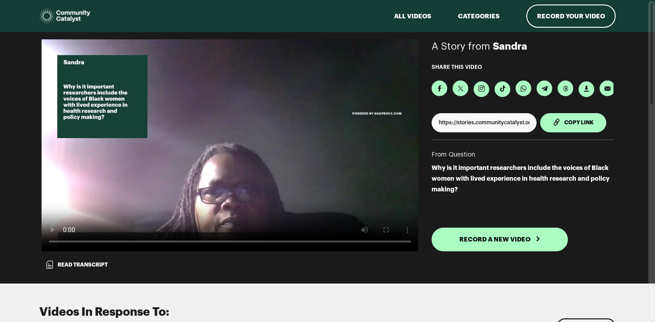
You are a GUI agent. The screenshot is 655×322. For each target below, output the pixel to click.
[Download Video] (586, 89)
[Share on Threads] (565, 88)
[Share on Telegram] (544, 88)
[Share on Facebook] (439, 88)
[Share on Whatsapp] (523, 88)
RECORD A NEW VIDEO (500, 239)
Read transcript (76, 264)
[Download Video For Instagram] (481, 89)
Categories (479, 16)
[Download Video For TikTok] (502, 89)
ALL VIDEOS (412, 16)
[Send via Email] (607, 88)
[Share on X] (460, 88)
